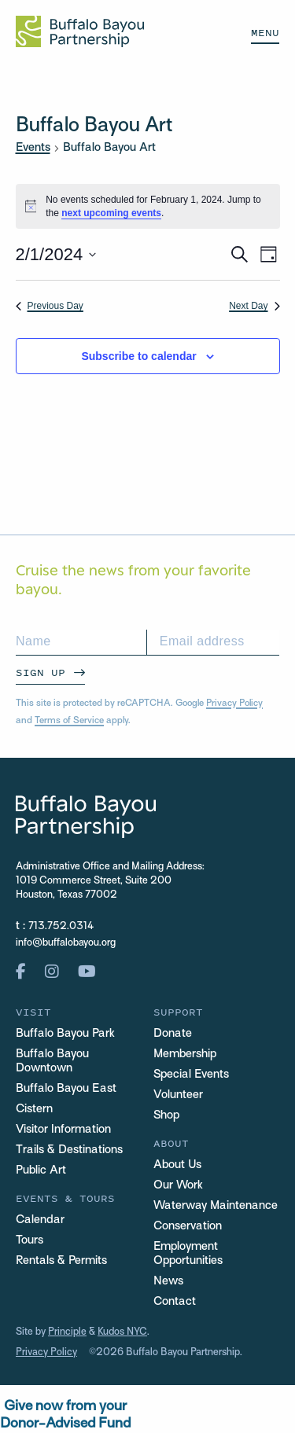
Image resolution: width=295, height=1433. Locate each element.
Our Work (178, 1185)
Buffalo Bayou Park (65, 1033)
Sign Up (40, 672)
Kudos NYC (122, 1332)
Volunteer (178, 1094)
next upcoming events (111, 213)
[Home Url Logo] (80, 31)
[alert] (148, 206)
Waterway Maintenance (215, 1205)
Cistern (34, 1109)
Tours (29, 1240)
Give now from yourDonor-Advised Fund (65, 1415)
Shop (166, 1115)
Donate (172, 1033)
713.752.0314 (61, 926)
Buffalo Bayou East (66, 1088)
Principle (67, 1332)
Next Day (254, 305)
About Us (177, 1164)
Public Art (41, 1170)
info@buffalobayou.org (66, 943)
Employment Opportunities (188, 1253)
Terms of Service (69, 721)
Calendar (40, 1219)
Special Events (191, 1074)
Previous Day (49, 305)
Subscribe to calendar (138, 356)
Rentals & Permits (61, 1260)
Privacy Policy (234, 703)
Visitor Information (63, 1129)
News (168, 1281)
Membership (184, 1054)
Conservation (187, 1226)
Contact (174, 1301)
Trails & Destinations (69, 1150)
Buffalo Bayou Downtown (52, 1061)
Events (33, 147)
